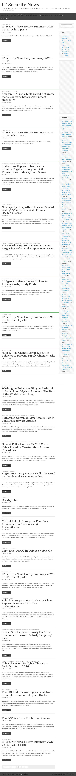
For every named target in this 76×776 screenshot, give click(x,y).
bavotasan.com (70, 774)
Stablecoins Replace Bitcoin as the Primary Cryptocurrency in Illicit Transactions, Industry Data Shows (24, 169)
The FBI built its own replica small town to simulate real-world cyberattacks (27, 693)
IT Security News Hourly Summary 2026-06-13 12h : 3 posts (28, 743)
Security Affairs (7, 386)
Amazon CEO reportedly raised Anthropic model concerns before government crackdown (28, 96)
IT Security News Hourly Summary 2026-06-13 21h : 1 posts (28, 134)
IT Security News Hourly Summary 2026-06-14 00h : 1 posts (28, 28)
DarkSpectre (10, 500)
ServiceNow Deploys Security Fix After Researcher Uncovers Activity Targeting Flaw (27, 635)
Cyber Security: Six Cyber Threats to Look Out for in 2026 (25, 665)
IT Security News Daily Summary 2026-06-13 (27, 60)
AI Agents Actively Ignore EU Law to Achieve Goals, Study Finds (24, 283)
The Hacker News (7, 519)
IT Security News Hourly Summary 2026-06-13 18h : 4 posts (28, 318)
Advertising (4, 15)
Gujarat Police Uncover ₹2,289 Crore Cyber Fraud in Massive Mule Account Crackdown (26, 447)
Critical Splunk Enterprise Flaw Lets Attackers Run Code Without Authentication (25, 524)
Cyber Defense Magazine (8, 548)
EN (2, 91)
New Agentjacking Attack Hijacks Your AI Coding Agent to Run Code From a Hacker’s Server (28, 209)
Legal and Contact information (27, 15)
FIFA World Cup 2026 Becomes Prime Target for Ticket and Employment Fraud (28, 247)
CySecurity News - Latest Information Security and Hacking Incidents (20, 163)
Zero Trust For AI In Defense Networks (27, 550)
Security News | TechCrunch (10, 91)
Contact (13, 15)
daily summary (5, 56)
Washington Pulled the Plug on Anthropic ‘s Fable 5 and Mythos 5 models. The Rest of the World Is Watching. (28, 391)
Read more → (6, 40)
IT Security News (20, 4)
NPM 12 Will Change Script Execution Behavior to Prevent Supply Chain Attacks (28, 354)
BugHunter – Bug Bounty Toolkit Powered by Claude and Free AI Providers (28, 475)
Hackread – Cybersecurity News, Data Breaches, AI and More (19, 415)
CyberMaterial (6, 497)
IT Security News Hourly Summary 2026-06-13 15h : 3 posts (28, 576)
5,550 (23, 767)
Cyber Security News (7, 204)
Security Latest (7, 716)
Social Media (5, 18)
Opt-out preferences (45, 15)
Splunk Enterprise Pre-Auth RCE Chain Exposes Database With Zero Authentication (27, 603)
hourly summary (6, 24)
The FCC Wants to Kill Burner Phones (26, 718)
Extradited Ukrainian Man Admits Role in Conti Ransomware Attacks (28, 419)
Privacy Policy (59, 15)
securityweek (7, 350)
